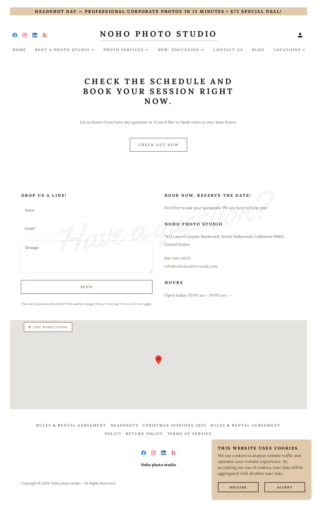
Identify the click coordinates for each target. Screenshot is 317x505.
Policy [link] (113, 433)
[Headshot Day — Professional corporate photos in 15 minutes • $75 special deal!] (158, 11)
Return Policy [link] (144, 433)
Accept (284, 487)
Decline (238, 487)
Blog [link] (258, 50)
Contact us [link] (228, 50)
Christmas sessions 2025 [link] (174, 425)
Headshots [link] (124, 425)
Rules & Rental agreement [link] (71, 425)
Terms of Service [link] (131, 304)
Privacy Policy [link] (104, 304)
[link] (15, 35)
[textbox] (87, 210)
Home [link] (19, 50)
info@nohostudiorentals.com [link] (190, 266)
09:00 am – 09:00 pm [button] (207, 295)
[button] (300, 35)
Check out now (158, 145)
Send (86, 287)
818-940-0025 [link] (177, 258)
